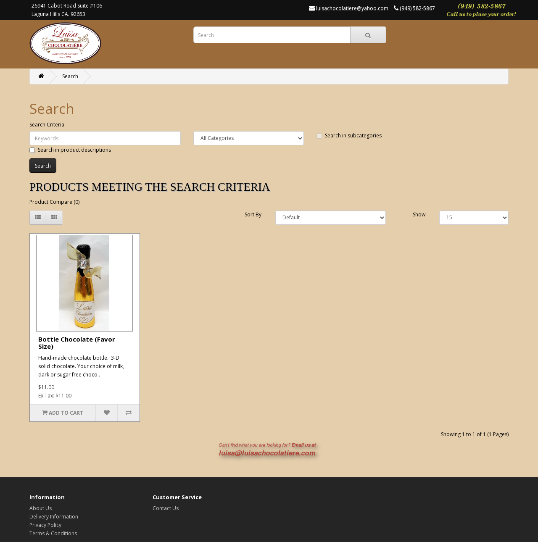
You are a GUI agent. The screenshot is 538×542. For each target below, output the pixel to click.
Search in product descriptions (70, 149)
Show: (420, 214)
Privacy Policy (45, 525)
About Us (40, 508)
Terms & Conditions (53, 533)
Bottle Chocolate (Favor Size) (76, 342)
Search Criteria (46, 124)
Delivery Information (53, 516)
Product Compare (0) (54, 201)
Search (70, 76)
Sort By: (254, 214)
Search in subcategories (349, 135)
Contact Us (166, 508)
